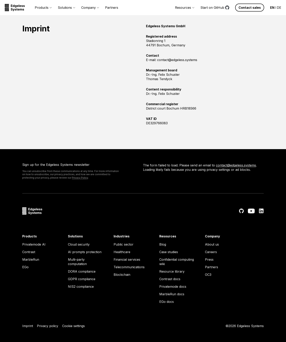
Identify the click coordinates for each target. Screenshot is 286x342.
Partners (111, 8)
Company (90, 8)
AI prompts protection (84, 252)
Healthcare (122, 252)
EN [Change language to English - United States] (272, 8)
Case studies (168, 252)
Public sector (123, 244)
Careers (211, 252)
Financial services (127, 259)
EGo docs (166, 302)
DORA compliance (82, 271)
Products (43, 8)
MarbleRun (30, 259)
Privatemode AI (33, 244)
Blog (162, 244)
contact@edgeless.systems (236, 165)
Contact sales (250, 8)
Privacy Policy (80, 177)
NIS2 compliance (81, 287)
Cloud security (79, 244)
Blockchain (122, 275)
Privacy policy (47, 326)
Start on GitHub (214, 8)
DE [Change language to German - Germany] (279, 8)
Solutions (66, 8)
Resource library (172, 271)
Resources (184, 8)
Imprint (27, 326)
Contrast (28, 252)
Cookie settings (73, 326)
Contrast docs (169, 279)
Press (209, 259)
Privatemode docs (172, 287)
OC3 (208, 275)
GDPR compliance (81, 279)
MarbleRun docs (171, 294)
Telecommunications (129, 267)
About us (212, 244)
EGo (25, 267)
